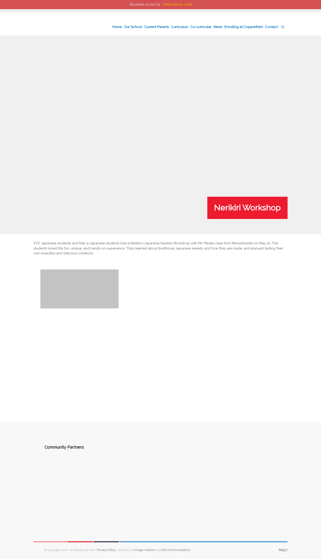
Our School (133, 27)
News (218, 27)
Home (117, 27)
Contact (271, 27)
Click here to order (178, 4)
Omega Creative (143, 550)
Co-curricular (200, 27)
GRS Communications (175, 550)
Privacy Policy (106, 550)
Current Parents (156, 27)
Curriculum (179, 27)
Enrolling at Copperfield (243, 27)
